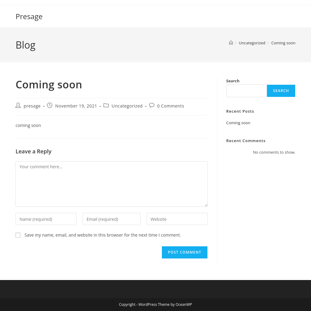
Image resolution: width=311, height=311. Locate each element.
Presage (29, 16)
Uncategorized (127, 106)
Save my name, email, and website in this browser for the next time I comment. (103, 235)
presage (32, 106)
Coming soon (283, 43)
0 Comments (170, 106)
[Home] (231, 43)
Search (233, 81)
